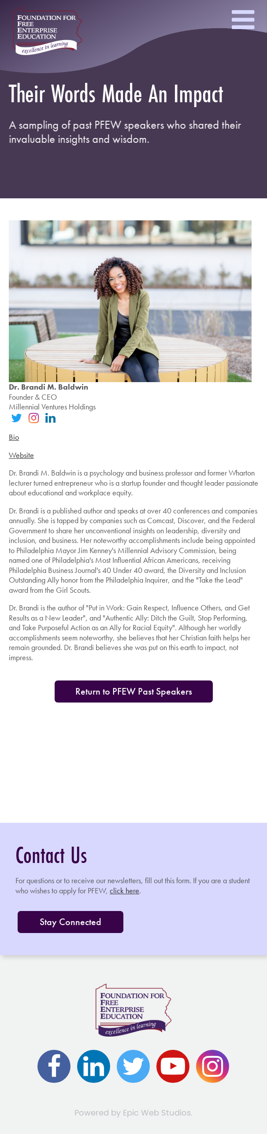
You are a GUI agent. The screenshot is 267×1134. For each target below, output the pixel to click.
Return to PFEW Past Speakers (133, 691)
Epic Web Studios (157, 1112)
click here (124, 890)
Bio (14, 437)
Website (21, 455)
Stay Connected (70, 921)
